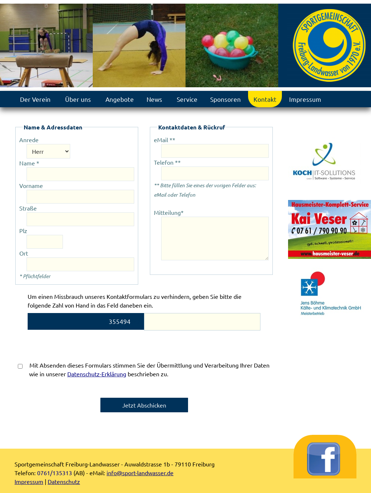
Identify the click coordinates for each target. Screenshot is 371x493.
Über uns (78, 99)
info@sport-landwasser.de (140, 472)
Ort (23, 253)
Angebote (119, 99)
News (154, 99)
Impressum (305, 99)
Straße (28, 208)
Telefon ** (167, 162)
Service (187, 99)
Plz (23, 230)
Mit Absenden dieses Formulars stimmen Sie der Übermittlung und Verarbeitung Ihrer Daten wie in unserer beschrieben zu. (144, 369)
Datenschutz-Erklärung (96, 373)
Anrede (29, 139)
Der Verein (35, 99)
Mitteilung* (169, 212)
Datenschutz (64, 481)
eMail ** (164, 139)
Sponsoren (225, 99)
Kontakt (265, 99)
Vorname (31, 185)
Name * (29, 163)
